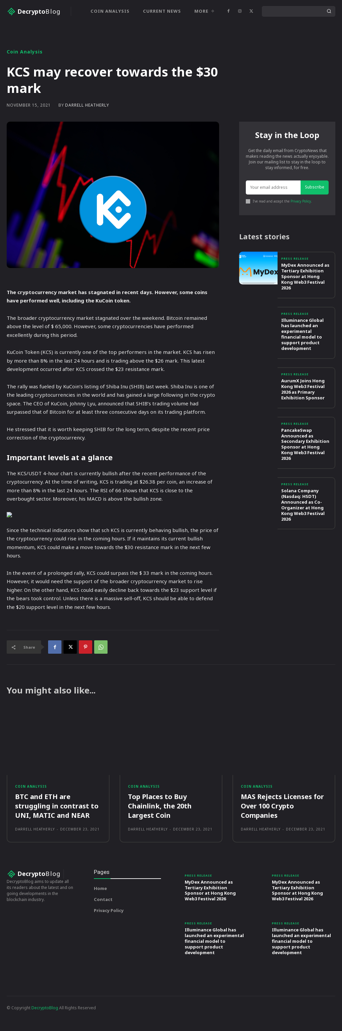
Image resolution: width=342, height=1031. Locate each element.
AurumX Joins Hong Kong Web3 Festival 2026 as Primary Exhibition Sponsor (303, 411)
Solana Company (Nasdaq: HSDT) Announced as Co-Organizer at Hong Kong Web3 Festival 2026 (303, 527)
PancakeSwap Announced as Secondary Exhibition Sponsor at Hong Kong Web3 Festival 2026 (305, 466)
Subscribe (314, 210)
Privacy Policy (301, 223)
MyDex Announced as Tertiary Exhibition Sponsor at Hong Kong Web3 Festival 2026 (305, 299)
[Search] (329, 11)
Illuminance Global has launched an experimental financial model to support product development (302, 357)
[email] (273, 210)
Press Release (295, 281)
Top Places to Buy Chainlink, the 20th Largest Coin (160, 829)
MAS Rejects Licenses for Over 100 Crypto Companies (282, 829)
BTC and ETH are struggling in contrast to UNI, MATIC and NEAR (57, 829)
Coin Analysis (25, 74)
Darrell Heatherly (87, 128)
